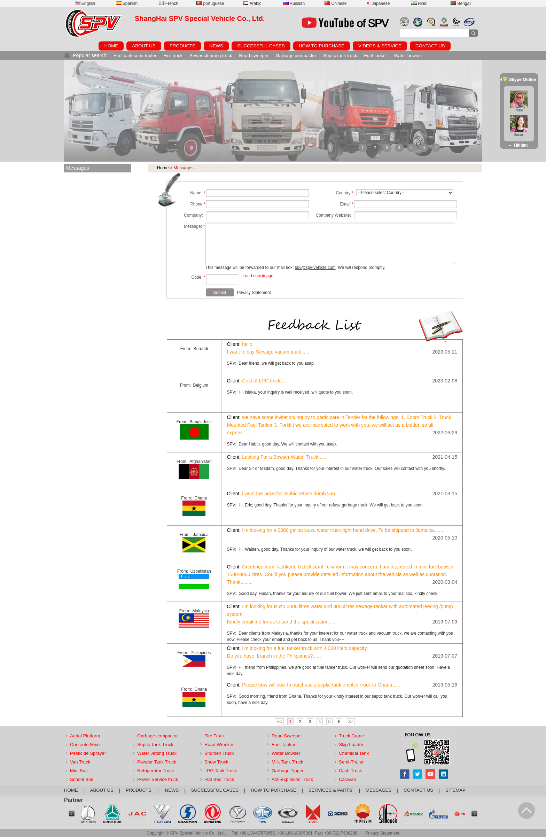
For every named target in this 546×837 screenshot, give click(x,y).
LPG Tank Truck (220, 770)
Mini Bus (79, 770)
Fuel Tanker (284, 744)
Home (163, 167)
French (168, 3)
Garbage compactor (296, 55)
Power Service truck (157, 779)
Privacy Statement (254, 292)
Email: (346, 204)
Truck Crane (351, 735)
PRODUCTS (182, 45)
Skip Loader (351, 744)
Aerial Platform (85, 735)
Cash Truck (350, 770)
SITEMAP (455, 790)
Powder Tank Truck (156, 762)
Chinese (335, 3)
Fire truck (172, 55)
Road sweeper (254, 55)
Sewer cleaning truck (210, 55)
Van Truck (80, 762)
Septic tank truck (340, 55)
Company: (194, 215)
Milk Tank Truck (287, 762)
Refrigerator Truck (155, 770)
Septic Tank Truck (155, 744)
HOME (111, 45)
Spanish (127, 3)
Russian (294, 3)
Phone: (197, 204)
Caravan (347, 779)
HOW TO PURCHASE (321, 45)
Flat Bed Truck (219, 779)
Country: (344, 193)
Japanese (377, 3)
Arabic (252, 3)
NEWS (216, 45)
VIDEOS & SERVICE (379, 45)
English (85, 3)
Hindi (419, 3)
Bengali (461, 3)
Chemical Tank (354, 753)
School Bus (81, 779)
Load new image (258, 275)
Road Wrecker (219, 744)
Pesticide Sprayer (88, 753)
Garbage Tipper (288, 770)
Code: (198, 277)
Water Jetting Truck (157, 753)
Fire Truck (214, 735)
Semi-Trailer (351, 762)
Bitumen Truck (219, 753)
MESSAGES (378, 790)
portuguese (210, 3)
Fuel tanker (375, 55)
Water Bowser (286, 753)
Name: (197, 193)
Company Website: (334, 215)
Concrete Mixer (85, 744)
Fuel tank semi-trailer (135, 55)
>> (350, 721)
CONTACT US (430, 45)
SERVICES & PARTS (331, 790)
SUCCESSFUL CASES (261, 45)
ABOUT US (143, 45)
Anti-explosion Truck (292, 779)
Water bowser (408, 55)
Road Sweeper (287, 735)
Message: (194, 226)
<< (279, 721)
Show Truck (216, 762)
